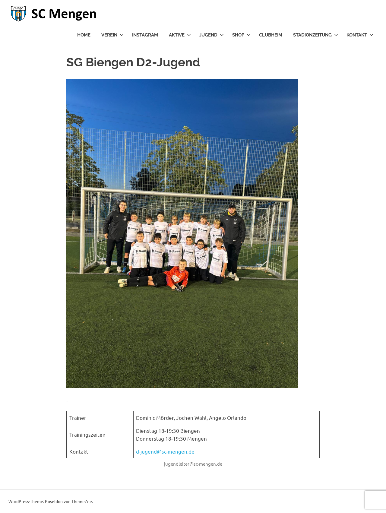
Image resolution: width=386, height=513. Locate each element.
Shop (241, 35)
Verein (112, 35)
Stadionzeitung (315, 35)
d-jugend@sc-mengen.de (165, 451)
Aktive (180, 35)
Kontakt (359, 35)
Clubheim (270, 35)
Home (83, 35)
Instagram (145, 35)
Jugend (211, 35)
